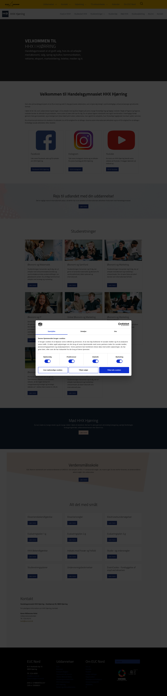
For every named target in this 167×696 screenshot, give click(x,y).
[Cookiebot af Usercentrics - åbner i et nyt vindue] (119, 324)
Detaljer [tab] (83, 331)
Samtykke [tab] (51, 331)
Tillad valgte (83, 370)
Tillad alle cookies (114, 370)
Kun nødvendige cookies (52, 370)
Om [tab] (115, 331)
